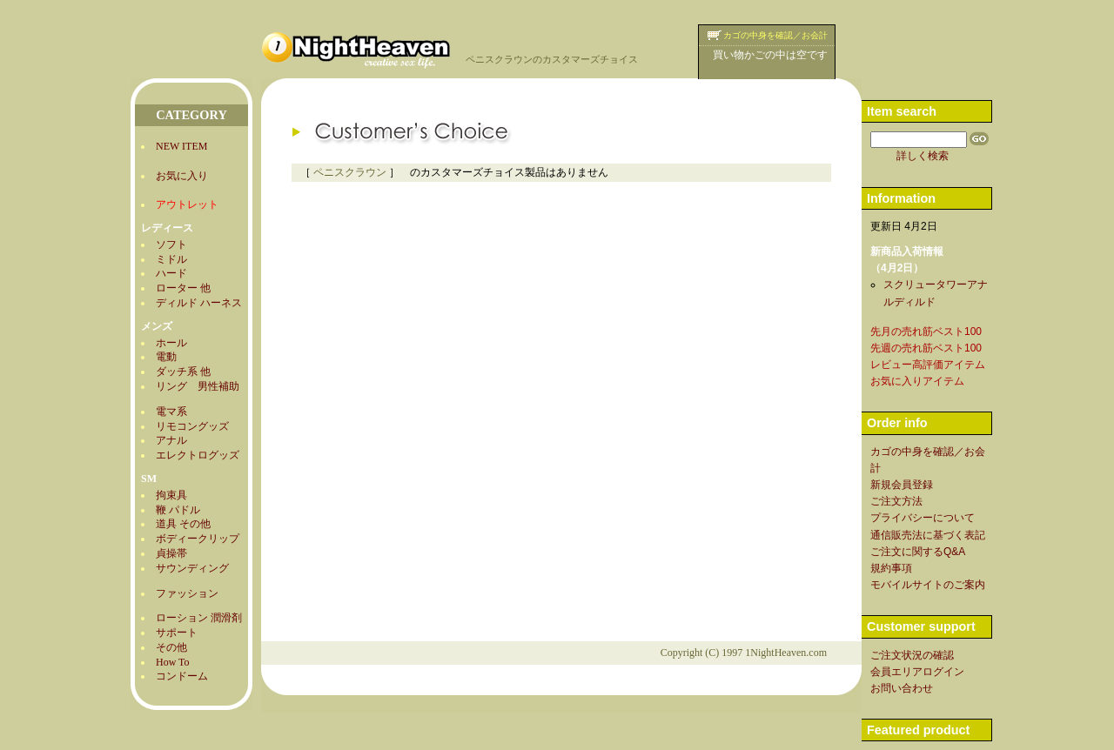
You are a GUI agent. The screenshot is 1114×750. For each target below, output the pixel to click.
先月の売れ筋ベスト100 (926, 331)
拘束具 (171, 495)
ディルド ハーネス (199, 303)
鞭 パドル (178, 510)
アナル (171, 440)
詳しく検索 (922, 156)
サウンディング (192, 568)
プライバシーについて (922, 518)
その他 (171, 647)
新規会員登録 (901, 485)
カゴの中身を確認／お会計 (775, 35)
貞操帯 (171, 553)
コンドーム (182, 676)
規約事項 (891, 568)
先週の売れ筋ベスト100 (926, 348)
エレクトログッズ (197, 455)
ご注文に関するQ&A (917, 552)
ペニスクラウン (349, 172)
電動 (166, 357)
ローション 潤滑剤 (199, 618)
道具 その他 (183, 524)
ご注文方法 (896, 501)
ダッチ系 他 (183, 371)
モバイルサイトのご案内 (927, 585)
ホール (171, 343)
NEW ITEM (181, 146)
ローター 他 (183, 288)
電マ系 (171, 411)
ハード (171, 273)
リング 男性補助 (197, 386)
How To (173, 662)
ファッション (187, 593)
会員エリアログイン (917, 672)
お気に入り (182, 176)
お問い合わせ (901, 688)
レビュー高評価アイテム (927, 364)
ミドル (171, 259)
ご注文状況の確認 (912, 655)
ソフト (171, 244)
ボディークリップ (197, 538)
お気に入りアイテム (917, 381)
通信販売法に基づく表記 (927, 535)
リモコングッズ (192, 426)
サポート (177, 632)
